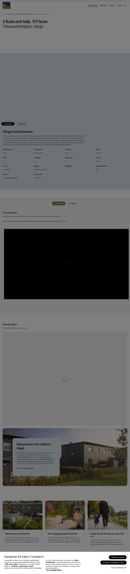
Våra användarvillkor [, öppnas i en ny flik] (54, 570)
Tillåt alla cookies (117, 557)
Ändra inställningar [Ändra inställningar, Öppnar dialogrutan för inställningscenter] (118, 568)
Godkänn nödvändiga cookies (113, 563)
